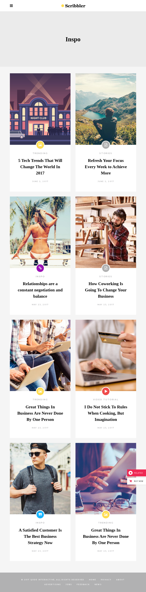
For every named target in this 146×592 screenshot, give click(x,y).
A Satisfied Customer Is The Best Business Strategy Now (40, 536)
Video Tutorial (106, 399)
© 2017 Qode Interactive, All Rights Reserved (52, 580)
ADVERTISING (52, 584)
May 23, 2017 (40, 304)
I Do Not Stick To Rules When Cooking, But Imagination (105, 413)
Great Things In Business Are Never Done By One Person (40, 413)
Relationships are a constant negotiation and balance (40, 290)
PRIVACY (106, 580)
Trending (40, 153)
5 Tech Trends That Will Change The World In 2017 (40, 166)
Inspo (40, 276)
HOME (92, 580)
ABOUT (120, 580)
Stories (105, 153)
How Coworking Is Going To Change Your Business (106, 290)
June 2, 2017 (40, 181)
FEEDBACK (83, 584)
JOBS (69, 584)
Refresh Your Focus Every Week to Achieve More (106, 166)
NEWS (98, 584)
